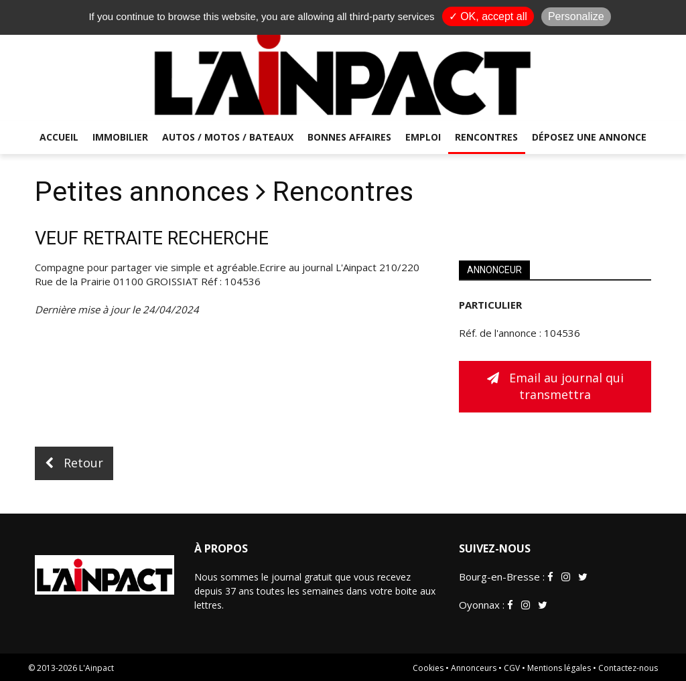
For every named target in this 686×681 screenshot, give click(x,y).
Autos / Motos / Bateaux (227, 137)
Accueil (59, 137)
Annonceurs (473, 668)
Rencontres (486, 137)
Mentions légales (559, 668)
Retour (74, 463)
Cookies (428, 668)
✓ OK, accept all (488, 16)
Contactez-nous (628, 668)
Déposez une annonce (589, 137)
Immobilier (120, 137)
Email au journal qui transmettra (555, 386)
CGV (512, 668)
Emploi (423, 137)
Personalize (576, 16)
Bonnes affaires (349, 137)
